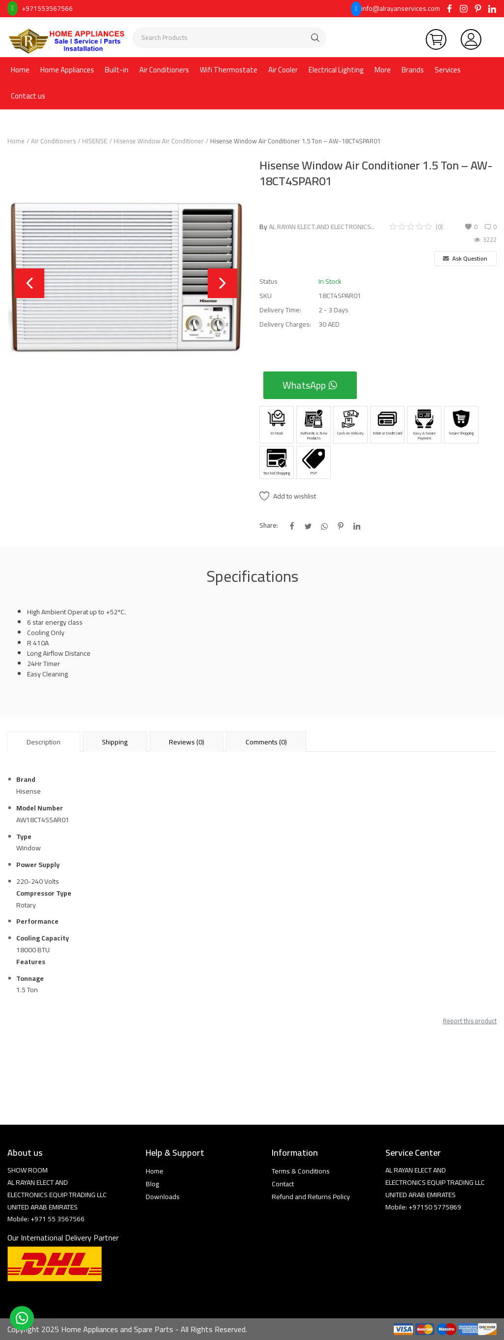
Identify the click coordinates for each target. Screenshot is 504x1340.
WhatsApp (310, 385)
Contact (283, 1183)
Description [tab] (44, 742)
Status (268, 281)
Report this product (470, 1021)
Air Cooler (283, 70)
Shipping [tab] (114, 742)
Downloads (163, 1196)
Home (20, 70)
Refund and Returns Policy (311, 1196)
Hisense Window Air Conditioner (159, 140)
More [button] (383, 70)
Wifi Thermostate (228, 70)
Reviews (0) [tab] (186, 742)
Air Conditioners (164, 70)
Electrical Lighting (336, 70)
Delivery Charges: (285, 324)
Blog (152, 1183)
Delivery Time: (280, 310)
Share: (268, 525)
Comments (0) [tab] (266, 742)
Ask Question (465, 258)
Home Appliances (67, 70)
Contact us (28, 96)
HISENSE (94, 140)
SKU (265, 296)
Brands (413, 70)
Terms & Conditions (301, 1171)
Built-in (116, 70)
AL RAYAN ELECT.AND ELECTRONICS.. (321, 226)
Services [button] (448, 70)
